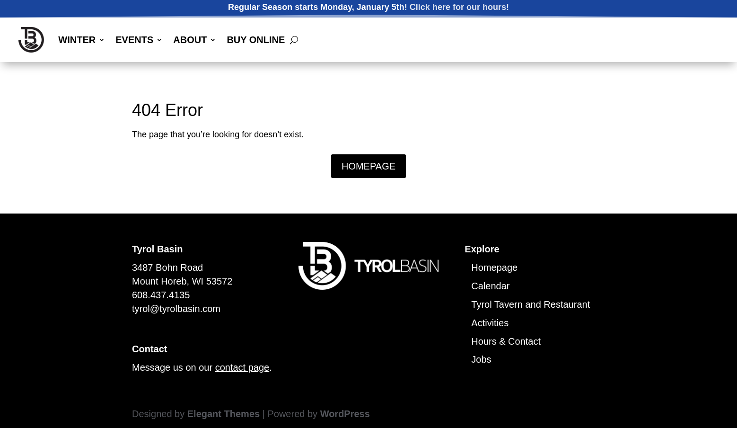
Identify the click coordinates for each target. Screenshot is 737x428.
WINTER (77, 40)
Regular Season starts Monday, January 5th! (368, 7)
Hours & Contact (506, 341)
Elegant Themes (223, 414)
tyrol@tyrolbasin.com (176, 308)
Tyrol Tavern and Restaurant (530, 304)
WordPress (345, 414)
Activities (490, 323)
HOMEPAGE (368, 166)
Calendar (490, 286)
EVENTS (134, 40)
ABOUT (190, 40)
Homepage (494, 267)
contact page (242, 367)
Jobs (481, 359)
